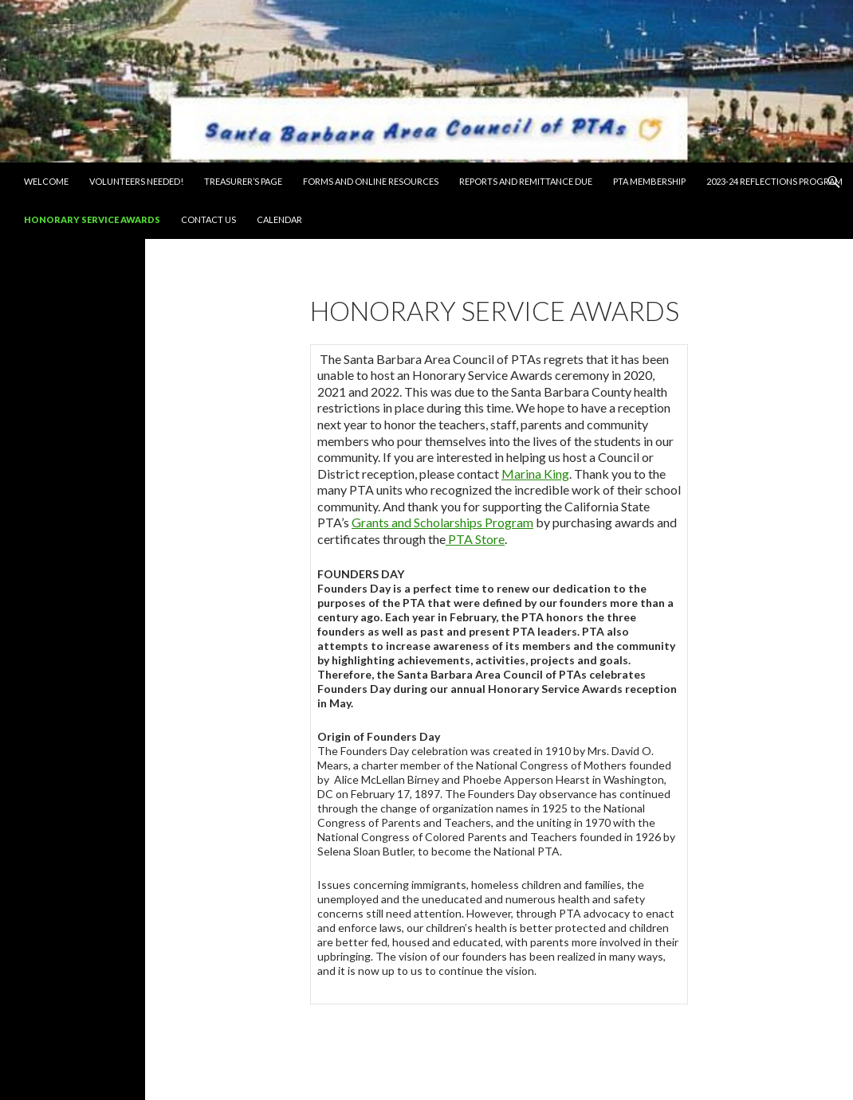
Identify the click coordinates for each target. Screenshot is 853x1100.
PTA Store (475, 538)
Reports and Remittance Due (525, 181)
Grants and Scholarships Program (442, 522)
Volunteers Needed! (136, 181)
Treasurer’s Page (243, 181)
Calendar (279, 219)
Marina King (535, 473)
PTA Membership (649, 181)
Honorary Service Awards (92, 219)
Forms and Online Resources (370, 181)
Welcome (46, 181)
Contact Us (208, 219)
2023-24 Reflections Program (774, 181)
